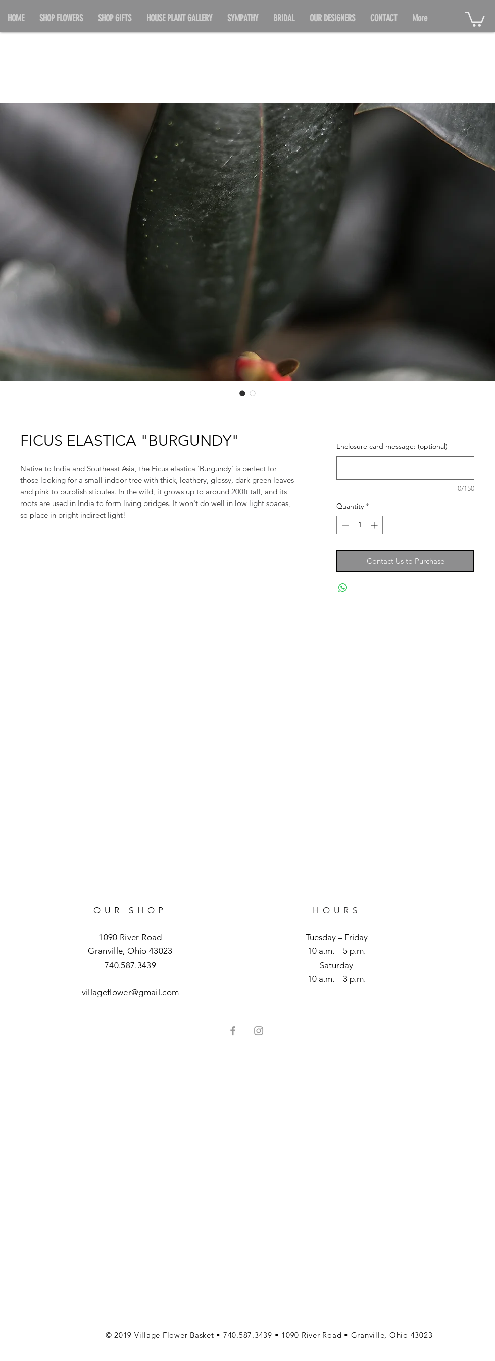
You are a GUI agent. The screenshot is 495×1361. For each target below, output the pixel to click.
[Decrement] (344, 525)
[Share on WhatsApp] (343, 588)
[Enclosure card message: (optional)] (405, 468)
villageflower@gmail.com (130, 992)
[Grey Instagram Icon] (259, 1031)
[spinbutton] (360, 525)
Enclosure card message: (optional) (392, 446)
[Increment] (375, 525)
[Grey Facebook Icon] (233, 1031)
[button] (475, 18)
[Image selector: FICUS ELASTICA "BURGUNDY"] (242, 393)
